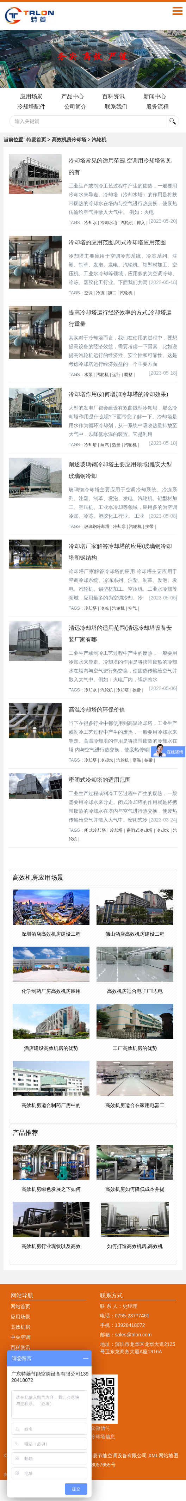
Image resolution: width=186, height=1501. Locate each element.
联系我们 (116, 107)
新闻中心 (155, 96)
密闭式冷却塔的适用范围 (100, 780)
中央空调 (20, 1337)
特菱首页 (36, 139)
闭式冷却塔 (95, 830)
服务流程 (158, 107)
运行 (116, 374)
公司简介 (75, 107)
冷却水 (90, 222)
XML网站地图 (163, 1455)
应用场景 (30, 96)
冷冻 (100, 292)
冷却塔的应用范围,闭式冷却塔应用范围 (117, 242)
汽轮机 (126, 222)
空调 (88, 292)
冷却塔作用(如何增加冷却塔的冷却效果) (118, 394)
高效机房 (20, 1327)
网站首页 (20, 1306)
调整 (128, 374)
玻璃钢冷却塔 (97, 526)
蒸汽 (104, 444)
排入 (141, 222)
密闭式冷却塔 (139, 830)
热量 (116, 444)
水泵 (88, 374)
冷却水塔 (108, 222)
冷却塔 (90, 444)
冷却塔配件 (31, 107)
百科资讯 (114, 96)
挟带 (149, 526)
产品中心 (72, 96)
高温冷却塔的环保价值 (97, 710)
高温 (136, 760)
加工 (112, 292)
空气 (132, 608)
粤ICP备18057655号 (93, 1465)
